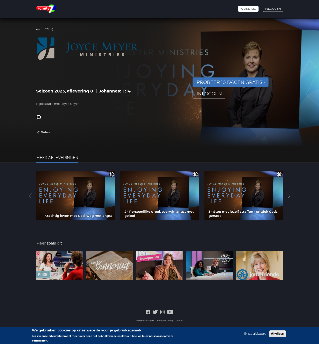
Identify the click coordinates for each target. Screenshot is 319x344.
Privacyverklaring (165, 321)
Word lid (248, 8)
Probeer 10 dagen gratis (229, 82)
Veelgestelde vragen (145, 321)
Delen (45, 132)
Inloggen (273, 8)
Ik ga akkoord (255, 335)
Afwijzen (277, 335)
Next (289, 196)
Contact (179, 321)
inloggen (209, 94)
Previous (30, 196)
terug (49, 29)
